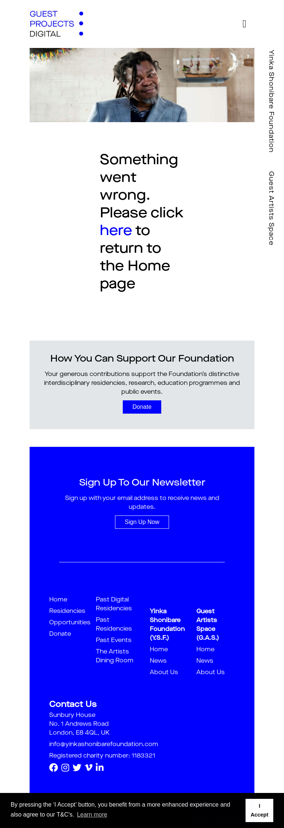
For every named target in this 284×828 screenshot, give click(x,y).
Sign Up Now (142, 522)
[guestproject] (57, 24)
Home (58, 600)
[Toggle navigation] (244, 24)
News (158, 661)
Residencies (67, 611)
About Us (164, 673)
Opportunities (70, 623)
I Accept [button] (259, 810)
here (116, 231)
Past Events (114, 641)
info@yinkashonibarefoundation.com (103, 745)
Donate (142, 407)
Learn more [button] (92, 814)
